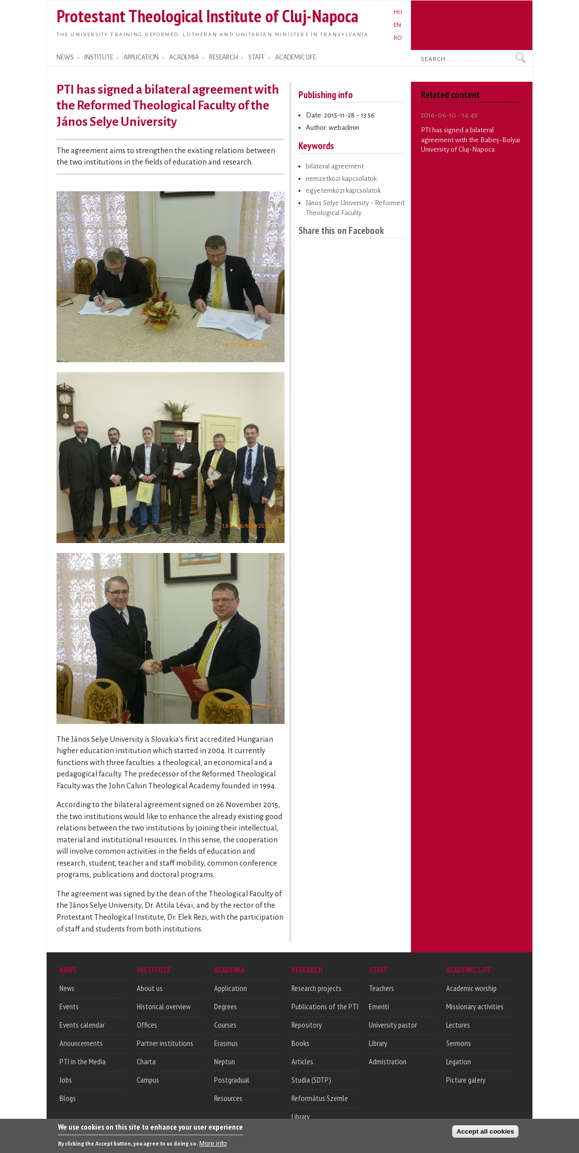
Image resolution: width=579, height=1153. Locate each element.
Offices (147, 1025)
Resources (228, 1098)
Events (69, 1006)
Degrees (225, 1006)
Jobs (65, 1080)
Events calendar (82, 1025)
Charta (146, 1061)
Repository (306, 1025)
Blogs (67, 1098)
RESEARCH (223, 57)
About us (150, 988)
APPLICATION (141, 57)
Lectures (458, 1025)
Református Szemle (319, 1098)
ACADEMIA (184, 57)
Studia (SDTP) (311, 1080)
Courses (225, 1025)
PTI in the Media (82, 1061)
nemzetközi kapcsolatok (341, 178)
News (66, 988)
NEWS (65, 57)
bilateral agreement (335, 166)
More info (213, 1146)
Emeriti (379, 1006)
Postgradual (231, 1080)
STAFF (256, 57)
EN (397, 24)
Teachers (381, 988)
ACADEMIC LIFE (295, 57)
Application (230, 988)
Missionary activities (475, 1006)
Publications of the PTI (324, 1006)
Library (300, 1116)
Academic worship (471, 988)
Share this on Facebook (341, 230)
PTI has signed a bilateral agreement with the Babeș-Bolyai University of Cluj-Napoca (470, 139)
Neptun (224, 1061)
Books (300, 1043)
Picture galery (465, 1080)
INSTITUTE (98, 57)
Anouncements (81, 1043)
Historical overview (163, 1006)
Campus (148, 1080)
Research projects (316, 988)
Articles (302, 1061)
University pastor (393, 1025)
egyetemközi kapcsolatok (343, 190)
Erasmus (226, 1043)
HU (398, 11)
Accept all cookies (485, 1133)
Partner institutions (165, 1043)
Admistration (387, 1061)
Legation (458, 1061)
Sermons (458, 1043)
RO (398, 37)
